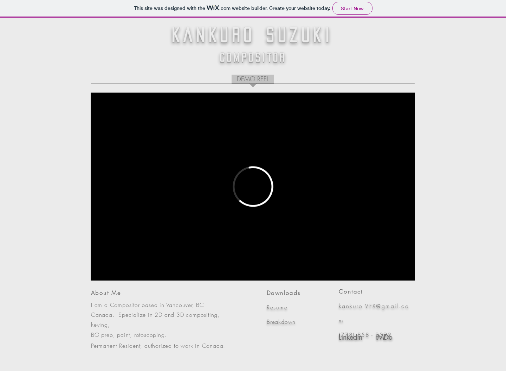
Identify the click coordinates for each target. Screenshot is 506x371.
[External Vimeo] (253, 187)
